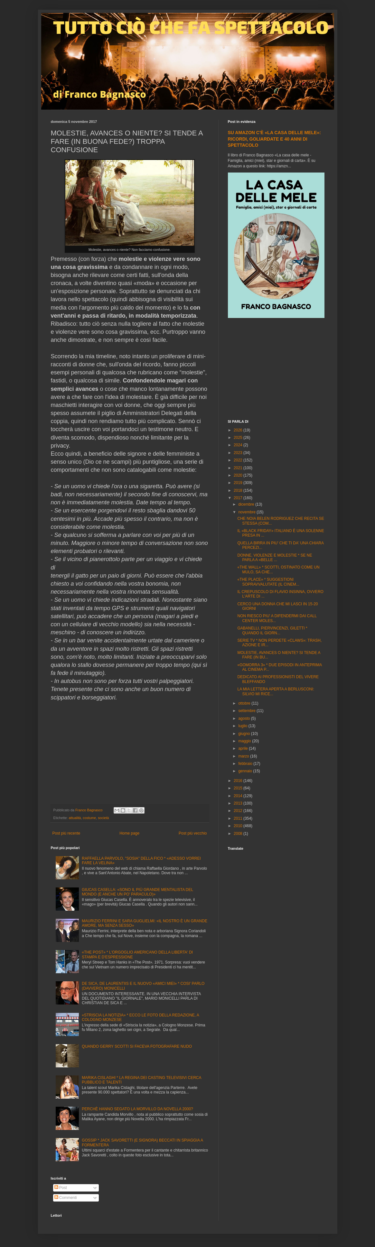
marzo (244, 756)
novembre (247, 512)
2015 (238, 788)
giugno (244, 733)
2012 (238, 810)
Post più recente (66, 833)
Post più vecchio (193, 833)
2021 (238, 468)
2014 (238, 796)
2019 (238, 482)
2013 (238, 803)
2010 (238, 826)
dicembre (246, 504)
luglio (243, 726)
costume (89, 818)
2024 (238, 445)
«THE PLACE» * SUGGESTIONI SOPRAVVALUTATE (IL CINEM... (268, 581)
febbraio (245, 763)
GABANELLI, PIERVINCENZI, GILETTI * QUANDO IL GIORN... (272, 630)
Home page (129, 833)
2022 (238, 460)
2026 (238, 430)
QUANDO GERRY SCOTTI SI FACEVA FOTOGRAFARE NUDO (137, 1046)
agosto (244, 718)
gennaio (245, 771)
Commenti (65, 1197)
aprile (243, 748)
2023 (238, 452)
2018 (238, 490)
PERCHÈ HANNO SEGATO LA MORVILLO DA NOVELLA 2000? (137, 1109)
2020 (238, 475)
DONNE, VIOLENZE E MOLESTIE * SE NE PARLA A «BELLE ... (274, 557)
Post (60, 1187)
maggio (245, 741)
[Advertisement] (276, 369)
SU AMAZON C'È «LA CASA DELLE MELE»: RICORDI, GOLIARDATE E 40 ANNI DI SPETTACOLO (274, 139)
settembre (247, 710)
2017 (238, 498)
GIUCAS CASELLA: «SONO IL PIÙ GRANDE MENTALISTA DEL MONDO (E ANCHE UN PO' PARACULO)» (137, 891)
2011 (238, 818)
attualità (75, 818)
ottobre (244, 703)
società (103, 818)
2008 (238, 833)
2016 (238, 780)
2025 (238, 437)
